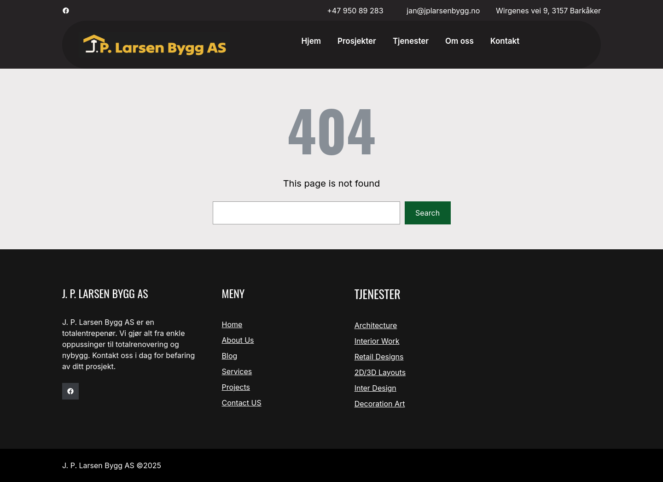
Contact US (242, 402)
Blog (230, 355)
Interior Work (377, 341)
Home (232, 324)
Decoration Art (380, 403)
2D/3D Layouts (380, 372)
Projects (236, 387)
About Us (238, 340)
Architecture (376, 325)
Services (237, 371)
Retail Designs (379, 356)
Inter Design (375, 388)
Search (427, 212)
